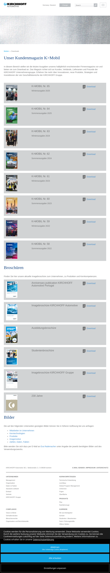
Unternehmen (12, 476)
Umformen (63, 489)
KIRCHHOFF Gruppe (13, 497)
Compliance (11, 509)
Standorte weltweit (12, 489)
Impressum (91, 468)
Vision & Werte (11, 513)
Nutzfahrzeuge (64, 505)
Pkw (60, 502)
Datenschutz (102, 468)
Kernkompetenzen (67, 476)
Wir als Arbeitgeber (65, 513)
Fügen (61, 491)
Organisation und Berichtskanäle (17, 521)
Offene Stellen (64, 524)
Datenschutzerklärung (43, 539)
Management (10, 480)
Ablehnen (55, 548)
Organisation (10, 483)
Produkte (13, 436)
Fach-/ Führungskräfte (67, 521)
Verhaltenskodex (11, 515)
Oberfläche (63, 494)
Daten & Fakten (11, 486)
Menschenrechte (11, 518)
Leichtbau (62, 483)
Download (91, 86)
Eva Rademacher (48, 446)
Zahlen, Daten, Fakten (19, 442)
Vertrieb (8, 494)
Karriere (63, 509)
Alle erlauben (55, 558)
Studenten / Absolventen (67, 518)
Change (65, 5)
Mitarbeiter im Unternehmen (22, 430)
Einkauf (8, 491)
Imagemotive (15, 439)
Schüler (62, 515)
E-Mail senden (78, 468)
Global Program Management (69, 486)
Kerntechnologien (17, 433)
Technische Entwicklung (67, 480)
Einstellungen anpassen (55, 568)
